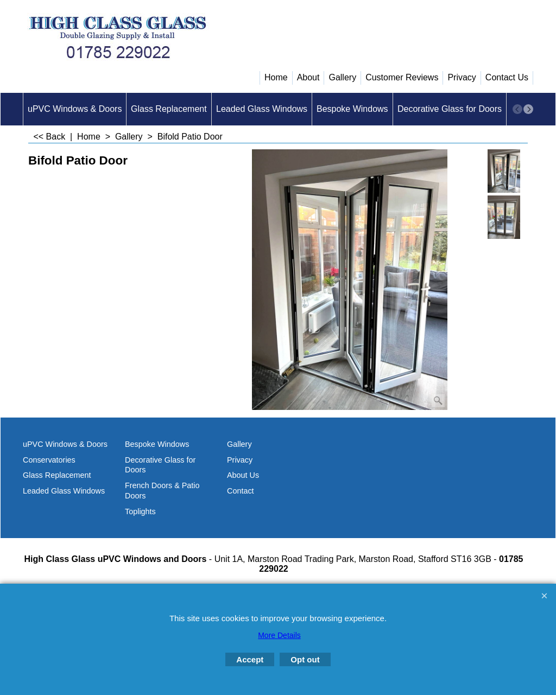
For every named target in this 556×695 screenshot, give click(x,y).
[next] (528, 109)
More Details (279, 635)
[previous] (517, 109)
